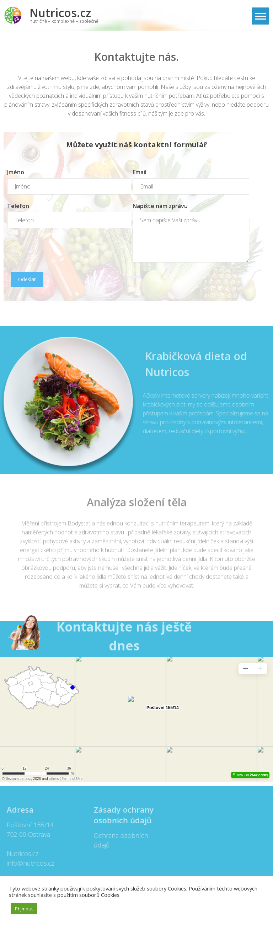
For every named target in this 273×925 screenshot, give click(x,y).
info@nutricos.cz (28, 863)
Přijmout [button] (24, 908)
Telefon (18, 206)
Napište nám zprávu (160, 206)
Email (139, 172)
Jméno (15, 172)
